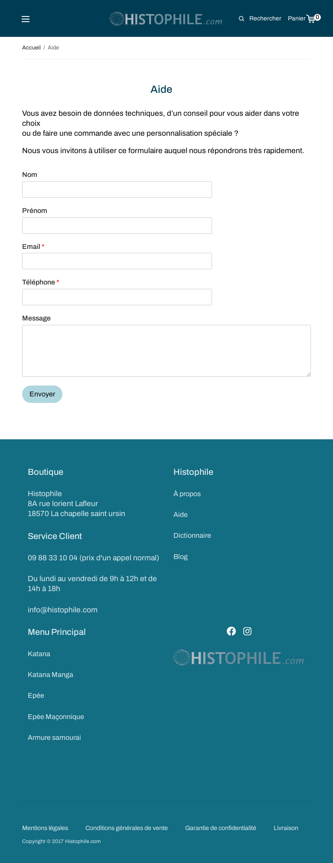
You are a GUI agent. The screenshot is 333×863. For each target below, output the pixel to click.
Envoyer (42, 394)
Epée (36, 695)
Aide (180, 514)
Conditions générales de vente (126, 827)
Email (33, 246)
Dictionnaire (192, 535)
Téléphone (40, 282)
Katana (39, 653)
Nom (29, 174)
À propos (187, 493)
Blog (180, 556)
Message (36, 318)
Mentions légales (45, 827)
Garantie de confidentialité (220, 827)
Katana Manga (50, 674)
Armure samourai (54, 737)
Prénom (34, 210)
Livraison (286, 827)
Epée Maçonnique (56, 716)
